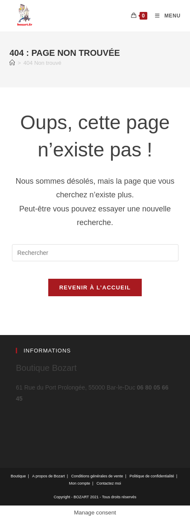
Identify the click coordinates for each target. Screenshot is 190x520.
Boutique (18, 476)
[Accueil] (12, 63)
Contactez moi (108, 483)
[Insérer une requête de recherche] (95, 252)
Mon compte (80, 483)
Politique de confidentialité (151, 476)
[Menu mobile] (164, 16)
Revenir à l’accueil (95, 287)
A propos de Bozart (48, 476)
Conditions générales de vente (97, 476)
